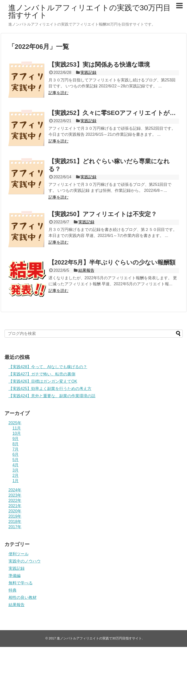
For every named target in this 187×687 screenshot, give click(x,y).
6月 (16, 454)
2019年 (15, 516)
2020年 (15, 511)
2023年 (15, 495)
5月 (16, 460)
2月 (16, 475)
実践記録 (88, 72)
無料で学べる (21, 583)
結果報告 (86, 270)
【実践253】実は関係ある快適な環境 (99, 64)
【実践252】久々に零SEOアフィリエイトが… (112, 112)
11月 (17, 428)
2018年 (15, 521)
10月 (17, 433)
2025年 (15, 423)
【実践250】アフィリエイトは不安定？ (102, 214)
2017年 (15, 527)
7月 (16, 449)
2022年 (15, 500)
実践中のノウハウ (25, 561)
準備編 (15, 576)
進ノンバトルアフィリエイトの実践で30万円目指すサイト (89, 11)
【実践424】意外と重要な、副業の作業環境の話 (52, 396)
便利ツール (19, 554)
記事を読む (58, 93)
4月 (16, 465)
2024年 (15, 490)
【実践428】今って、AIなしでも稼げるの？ (48, 367)
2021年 (15, 506)
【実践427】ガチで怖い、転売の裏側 (42, 374)
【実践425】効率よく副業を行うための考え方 (50, 388)
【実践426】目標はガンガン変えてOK (43, 381)
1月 (16, 481)
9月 (16, 439)
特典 (13, 590)
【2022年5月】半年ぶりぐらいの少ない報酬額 (112, 262)
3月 (16, 470)
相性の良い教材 (23, 597)
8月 (16, 444)
